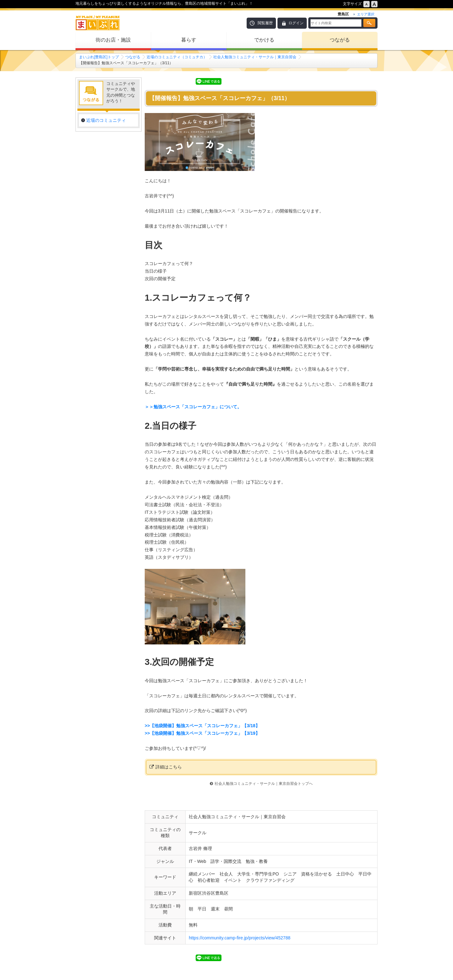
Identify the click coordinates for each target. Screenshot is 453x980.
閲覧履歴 (265, 23)
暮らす (188, 39)
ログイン (296, 23)
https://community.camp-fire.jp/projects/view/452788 (239, 937)
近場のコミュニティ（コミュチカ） (177, 57)
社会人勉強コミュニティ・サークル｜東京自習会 (254, 57)
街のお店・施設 (113, 39)
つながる (340, 39)
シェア (185, 80)
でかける (264, 39)
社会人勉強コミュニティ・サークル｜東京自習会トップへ (261, 783)
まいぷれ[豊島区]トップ (99, 57)
